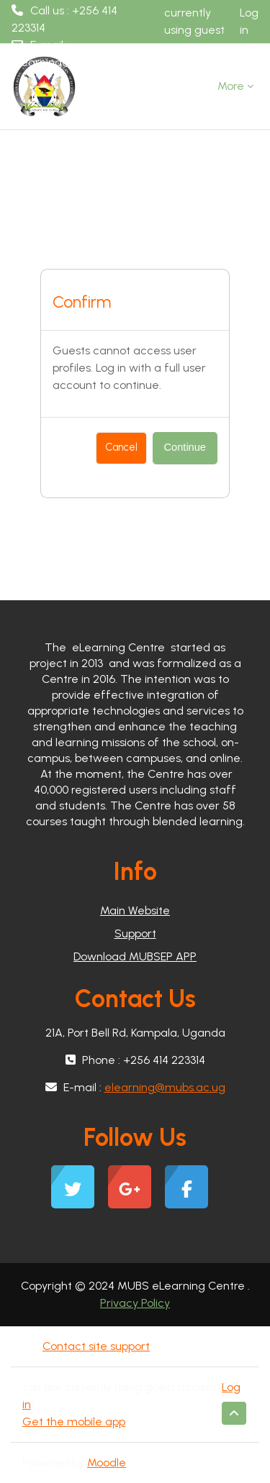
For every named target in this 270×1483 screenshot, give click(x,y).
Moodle (106, 1462)
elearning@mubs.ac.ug (72, 62)
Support (135, 933)
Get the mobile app (73, 1421)
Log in (249, 21)
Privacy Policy (135, 1303)
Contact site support (94, 1346)
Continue (185, 447)
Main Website (135, 910)
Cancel (121, 447)
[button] (234, 1413)
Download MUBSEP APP (135, 956)
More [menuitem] (230, 86)
